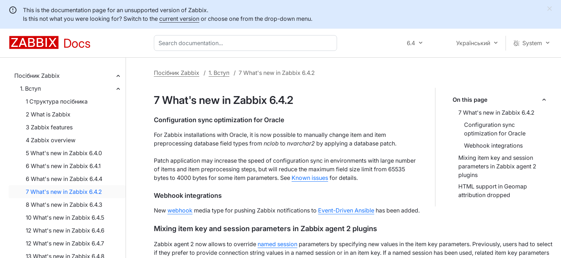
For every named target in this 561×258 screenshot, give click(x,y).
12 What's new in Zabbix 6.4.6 (65, 230)
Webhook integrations (493, 145)
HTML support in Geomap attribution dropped (492, 191)
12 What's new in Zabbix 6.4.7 (65, 243)
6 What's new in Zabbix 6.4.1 (63, 165)
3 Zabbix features (49, 127)
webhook (179, 210)
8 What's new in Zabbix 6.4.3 (64, 204)
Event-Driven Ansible (346, 210)
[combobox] (247, 43)
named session (277, 244)
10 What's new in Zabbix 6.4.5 (65, 217)
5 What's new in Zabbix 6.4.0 (64, 153)
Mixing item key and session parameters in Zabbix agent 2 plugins (497, 166)
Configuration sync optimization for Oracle (495, 129)
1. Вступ (30, 88)
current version (179, 18)
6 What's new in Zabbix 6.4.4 (64, 178)
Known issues (310, 177)
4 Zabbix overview (50, 140)
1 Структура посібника (57, 101)
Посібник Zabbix (37, 75)
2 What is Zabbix (48, 114)
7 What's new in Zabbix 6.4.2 (64, 191)
